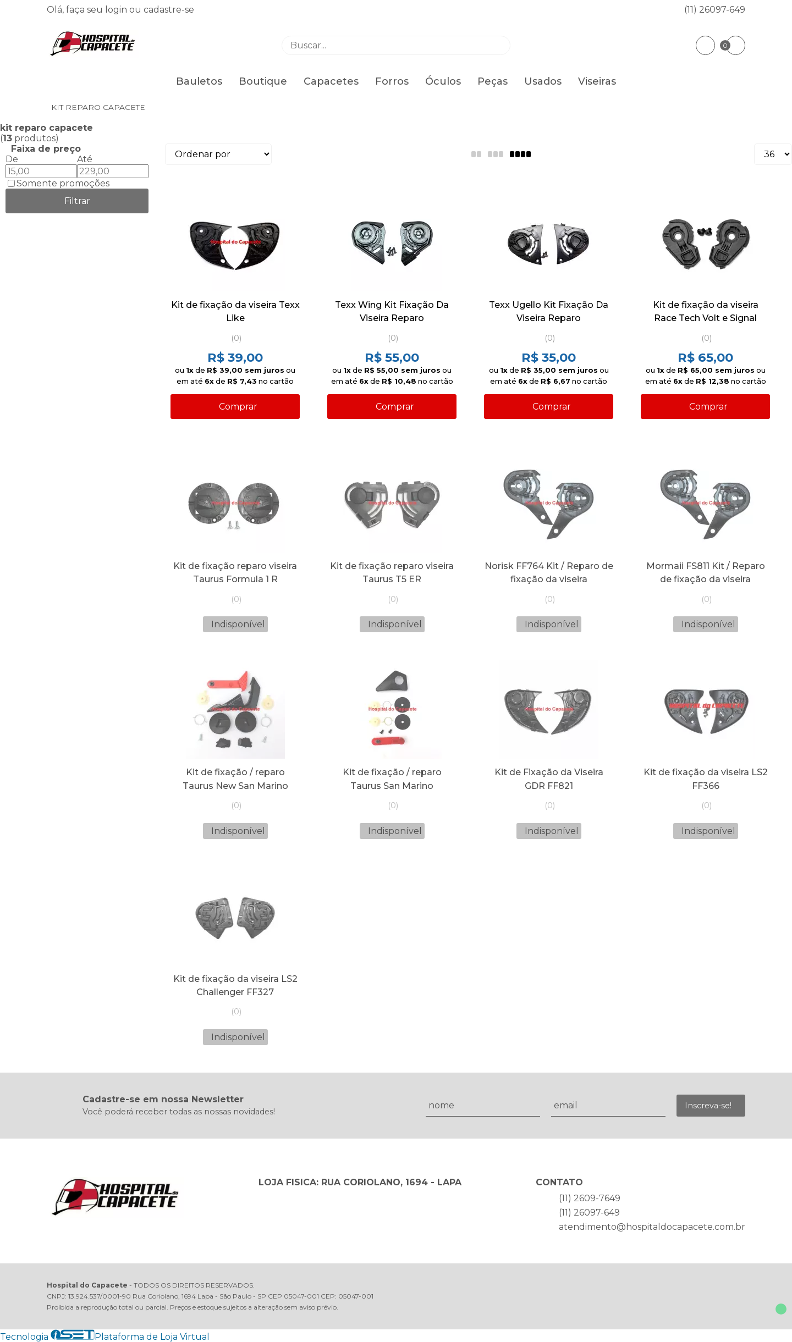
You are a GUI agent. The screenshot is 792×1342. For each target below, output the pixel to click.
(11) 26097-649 (714, 9)
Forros (392, 81)
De (12, 159)
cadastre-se (169, 9)
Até (84, 159)
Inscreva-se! (708, 1106)
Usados (543, 81)
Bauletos (199, 81)
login (117, 9)
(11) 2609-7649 (589, 1198)
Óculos (443, 81)
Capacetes (331, 81)
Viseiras (597, 81)
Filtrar (77, 201)
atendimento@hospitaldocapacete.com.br (652, 1227)
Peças (492, 81)
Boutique (263, 81)
